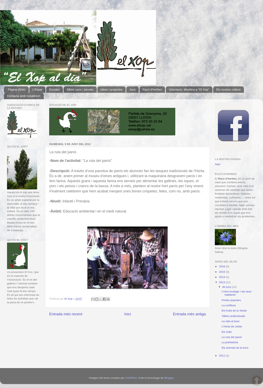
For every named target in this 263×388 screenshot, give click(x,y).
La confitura (229, 305)
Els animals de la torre (235, 347)
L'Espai (37, 89)
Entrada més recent (65, 314)
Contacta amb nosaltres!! (24, 96)
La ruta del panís (232, 337)
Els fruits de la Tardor (234, 310)
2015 (222, 271)
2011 (222, 355)
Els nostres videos (228, 89)
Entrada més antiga (189, 314)
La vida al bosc (231, 321)
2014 (222, 277)
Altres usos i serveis (80, 89)
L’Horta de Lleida (232, 326)
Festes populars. (232, 300)
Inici (127, 314)
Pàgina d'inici (16, 89)
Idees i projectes (111, 89)
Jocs (132, 89)
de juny (227, 286)
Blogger (168, 377)
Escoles (54, 89)
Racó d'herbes (152, 89)
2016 (222, 266)
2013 (222, 282)
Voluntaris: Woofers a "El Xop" (189, 89)
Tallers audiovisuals (233, 316)
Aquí (217, 164)
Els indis (227, 331)
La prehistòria (230, 342)
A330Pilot (131, 377)
